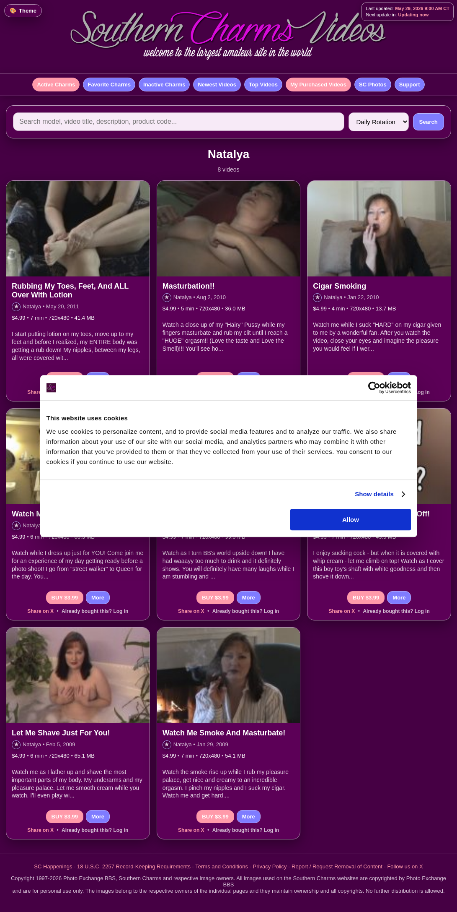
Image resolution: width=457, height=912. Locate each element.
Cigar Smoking (339, 286)
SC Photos (373, 84)
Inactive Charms (164, 84)
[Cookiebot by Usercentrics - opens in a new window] (374, 387)
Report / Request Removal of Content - (339, 866)
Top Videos (263, 84)
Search (428, 122)
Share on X (40, 611)
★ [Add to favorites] (16, 306)
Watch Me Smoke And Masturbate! (224, 733)
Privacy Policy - (272, 866)
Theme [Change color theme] (27, 11)
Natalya (32, 306)
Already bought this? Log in (95, 611)
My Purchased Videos (318, 84)
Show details (374, 494)
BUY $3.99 (65, 597)
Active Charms (56, 84)
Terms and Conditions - (224, 866)
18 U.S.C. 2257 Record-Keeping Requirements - (136, 866)
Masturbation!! (189, 286)
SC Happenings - (55, 866)
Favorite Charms (109, 84)
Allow (350, 519)
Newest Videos (217, 84)
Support (409, 84)
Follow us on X (405, 866)
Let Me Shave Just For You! (61, 733)
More (97, 597)
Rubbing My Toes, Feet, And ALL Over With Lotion (70, 291)
